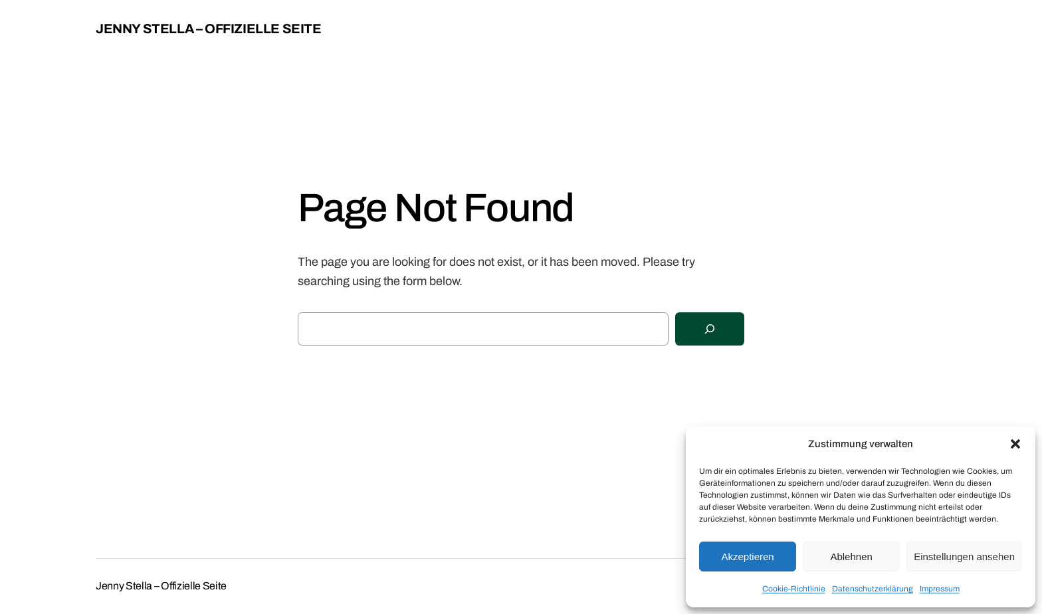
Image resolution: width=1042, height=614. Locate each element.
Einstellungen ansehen (964, 556)
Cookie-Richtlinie (793, 588)
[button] (1015, 444)
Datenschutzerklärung (872, 588)
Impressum (940, 588)
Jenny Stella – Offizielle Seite (209, 28)
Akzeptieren (747, 556)
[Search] (709, 329)
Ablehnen (851, 556)
